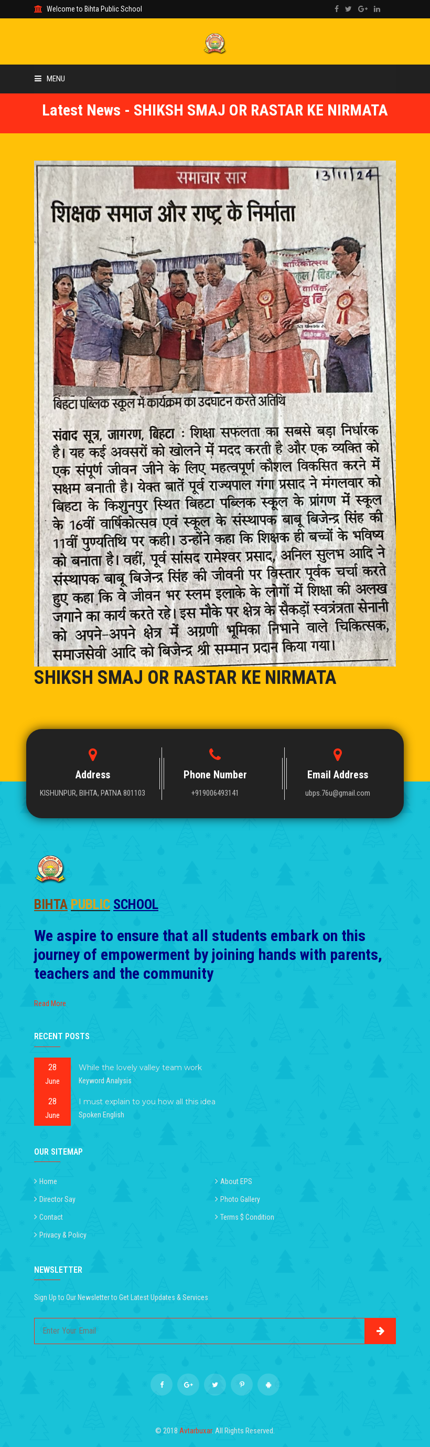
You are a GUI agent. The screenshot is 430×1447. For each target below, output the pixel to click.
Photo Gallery (240, 1199)
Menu (50, 78)
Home (48, 1181)
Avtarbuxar (195, 1430)
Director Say (57, 1199)
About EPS (236, 1181)
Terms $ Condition (247, 1217)
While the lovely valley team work (140, 1067)
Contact (51, 1217)
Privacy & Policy (63, 1235)
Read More (50, 1003)
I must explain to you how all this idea (147, 1101)
